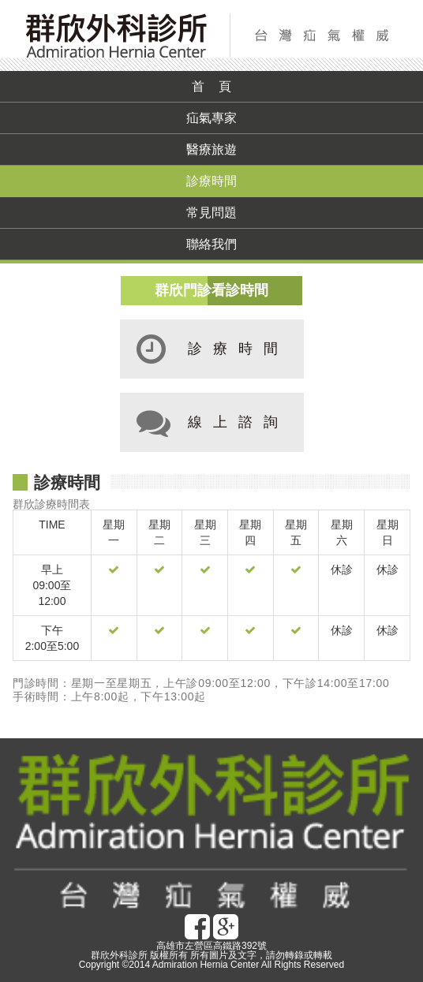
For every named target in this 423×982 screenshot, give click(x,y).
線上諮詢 (205, 422)
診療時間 (211, 181)
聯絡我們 (211, 244)
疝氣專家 (211, 118)
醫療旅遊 (211, 149)
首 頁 (211, 86)
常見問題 (211, 212)
